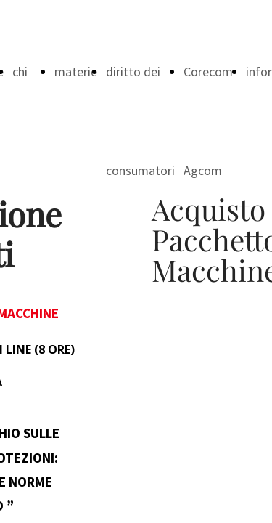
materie (75, 71)
